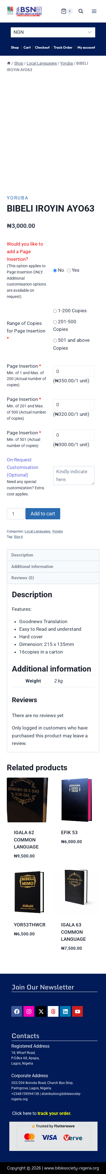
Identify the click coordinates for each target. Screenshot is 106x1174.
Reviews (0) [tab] (22, 577)
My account (86, 47)
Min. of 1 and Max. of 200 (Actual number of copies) (26, 379)
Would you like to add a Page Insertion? (25, 251)
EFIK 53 (69, 832)
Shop (15, 47)
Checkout (42, 47)
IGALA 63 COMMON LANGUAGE (73, 932)
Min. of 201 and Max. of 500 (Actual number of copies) (26, 412)
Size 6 (18, 537)
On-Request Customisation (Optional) (22, 467)
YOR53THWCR (30, 925)
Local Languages (37, 531)
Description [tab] (22, 555)
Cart (27, 47)
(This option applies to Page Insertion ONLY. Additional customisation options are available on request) (26, 281)
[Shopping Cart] (67, 11)
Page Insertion (24, 366)
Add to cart (43, 514)
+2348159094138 (25, 1094)
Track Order (62, 47)
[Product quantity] (15, 513)
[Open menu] (94, 11)
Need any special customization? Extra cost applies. (25, 487)
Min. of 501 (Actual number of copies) (23, 442)
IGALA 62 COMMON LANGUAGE (26, 840)
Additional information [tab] (32, 566)
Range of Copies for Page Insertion (26, 330)
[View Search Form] (81, 11)
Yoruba (18, 198)
